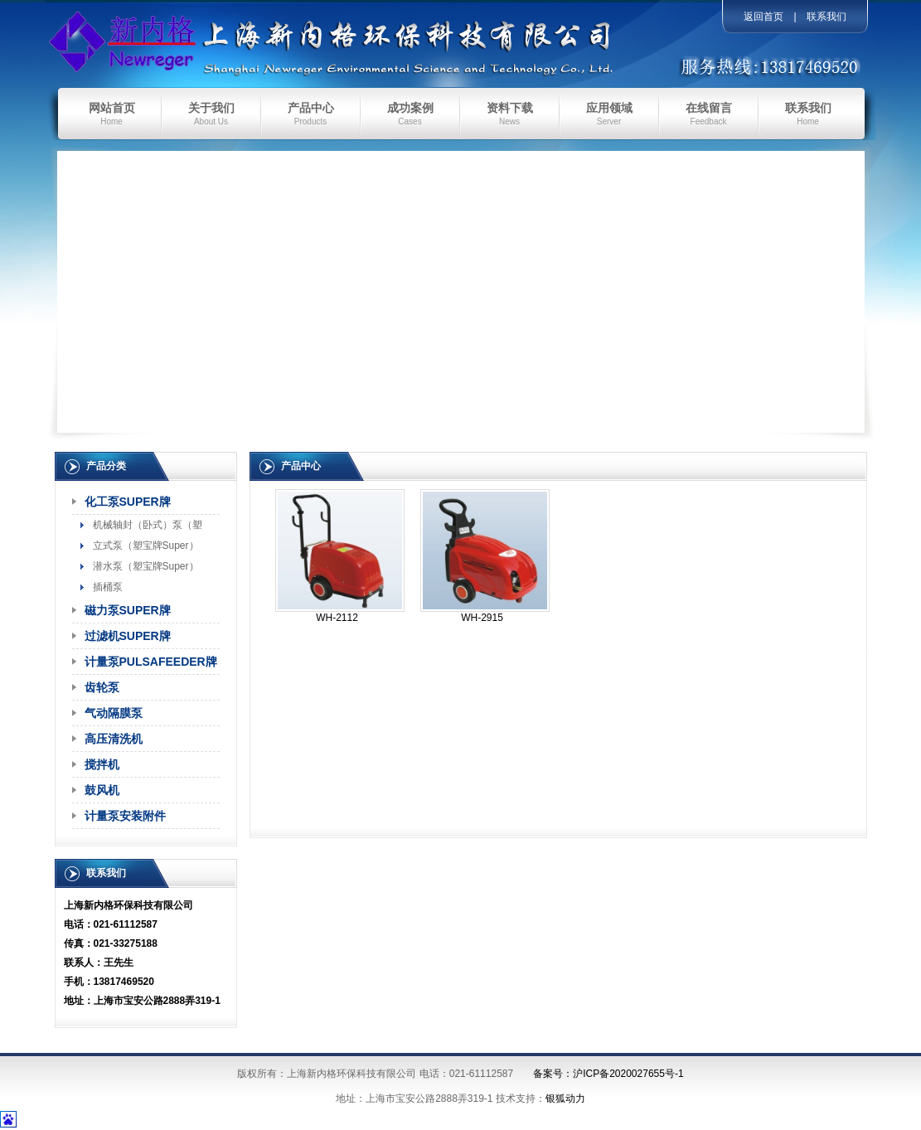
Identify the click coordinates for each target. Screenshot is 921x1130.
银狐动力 (565, 1098)
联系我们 (826, 16)
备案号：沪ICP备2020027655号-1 (608, 1073)
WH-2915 (482, 617)
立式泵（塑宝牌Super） (146, 545)
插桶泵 (108, 587)
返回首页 (763, 16)
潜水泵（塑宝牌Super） (146, 566)
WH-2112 (337, 617)
